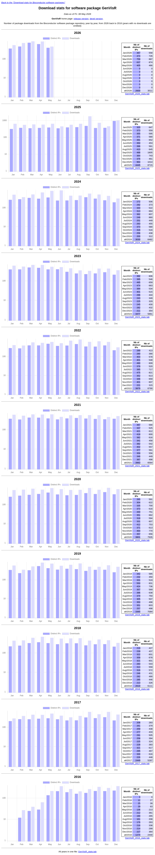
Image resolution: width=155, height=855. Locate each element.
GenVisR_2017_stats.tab (137, 763)
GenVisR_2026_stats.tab (137, 94)
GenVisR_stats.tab (87, 851)
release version (81, 18)
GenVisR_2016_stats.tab (137, 838)
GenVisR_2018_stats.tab (137, 689)
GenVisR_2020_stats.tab (137, 540)
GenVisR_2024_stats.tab (137, 242)
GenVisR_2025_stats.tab (137, 168)
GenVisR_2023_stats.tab (137, 317)
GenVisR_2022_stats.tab (137, 391)
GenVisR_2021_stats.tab (137, 466)
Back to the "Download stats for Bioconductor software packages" (33, 2)
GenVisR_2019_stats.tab (137, 615)
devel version (96, 18)
